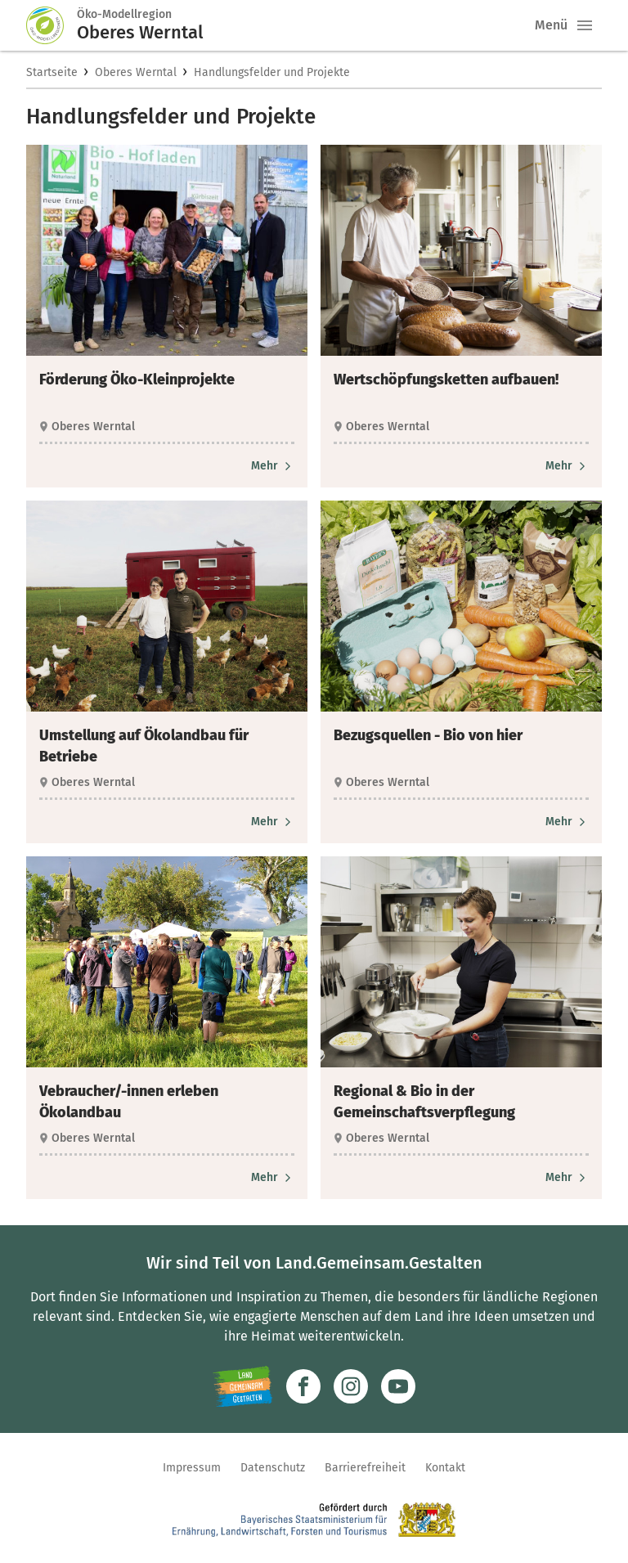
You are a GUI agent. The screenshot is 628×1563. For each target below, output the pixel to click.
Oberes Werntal (136, 72)
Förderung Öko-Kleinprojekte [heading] (137, 380)
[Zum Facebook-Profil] (303, 1386)
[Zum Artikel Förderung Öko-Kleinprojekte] (272, 465)
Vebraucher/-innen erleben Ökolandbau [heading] (128, 1101)
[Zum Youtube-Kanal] (398, 1386)
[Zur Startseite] (51, 25)
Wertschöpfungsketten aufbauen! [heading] (446, 380)
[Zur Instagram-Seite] (351, 1386)
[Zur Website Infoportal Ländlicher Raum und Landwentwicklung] (242, 1386)
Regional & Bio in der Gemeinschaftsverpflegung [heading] (424, 1101)
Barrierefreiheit (365, 1468)
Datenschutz (272, 1468)
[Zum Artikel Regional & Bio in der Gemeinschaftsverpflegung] (567, 1177)
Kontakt (445, 1468)
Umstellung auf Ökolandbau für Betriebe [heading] (144, 746)
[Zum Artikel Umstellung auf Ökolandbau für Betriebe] (272, 821)
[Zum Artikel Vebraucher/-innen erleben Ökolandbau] (272, 1177)
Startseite (52, 72)
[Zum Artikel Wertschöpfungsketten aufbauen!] (567, 465)
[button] (584, 25)
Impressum (192, 1468)
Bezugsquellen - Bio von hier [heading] (428, 735)
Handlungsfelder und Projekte (272, 72)
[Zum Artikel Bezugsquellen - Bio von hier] (567, 821)
